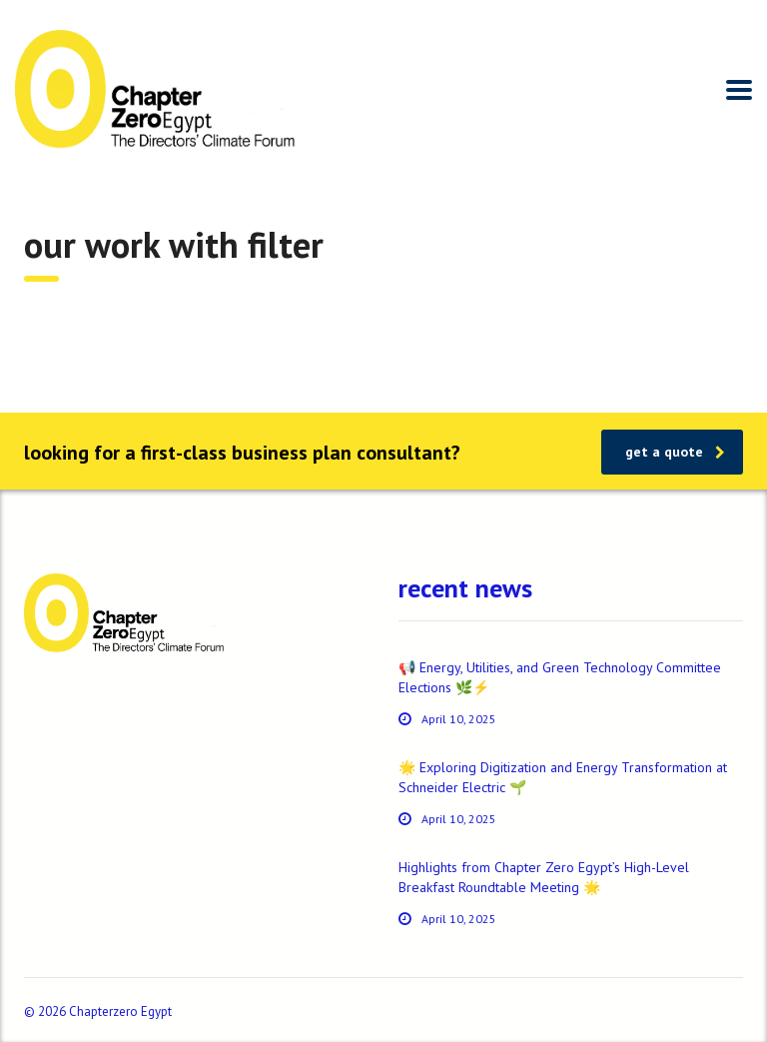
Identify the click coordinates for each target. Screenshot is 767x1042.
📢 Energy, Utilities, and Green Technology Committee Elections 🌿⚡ (559, 677)
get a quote (675, 452)
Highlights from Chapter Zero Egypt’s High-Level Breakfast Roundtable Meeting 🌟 (543, 877)
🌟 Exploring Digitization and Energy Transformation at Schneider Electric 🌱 (562, 777)
